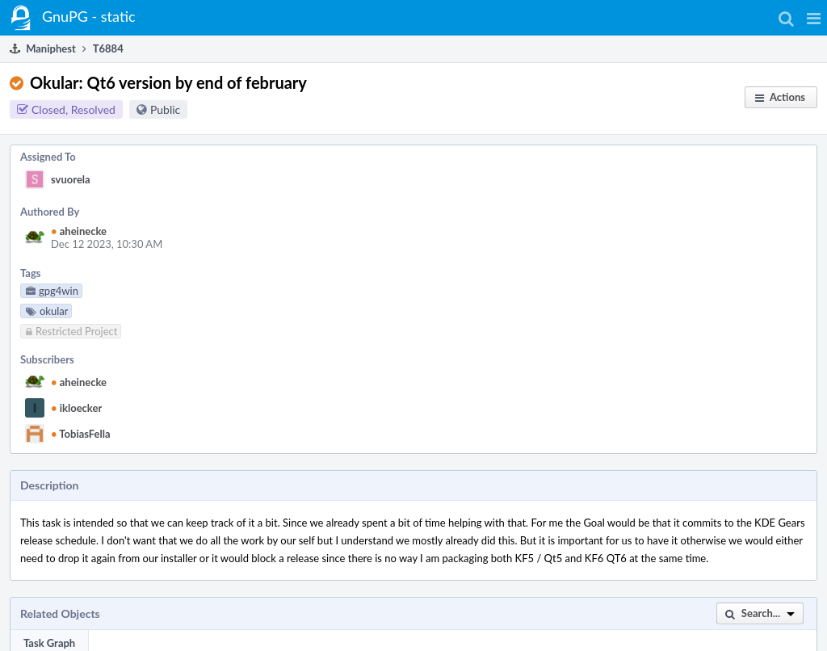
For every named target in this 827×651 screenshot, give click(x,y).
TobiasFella (81, 433)
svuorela (70, 179)
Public (165, 109)
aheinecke (79, 231)
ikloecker (76, 407)
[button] (813, 18)
